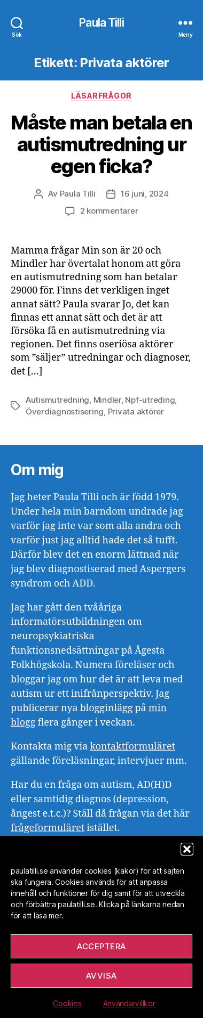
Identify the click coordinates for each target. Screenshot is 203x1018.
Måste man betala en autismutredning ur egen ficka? (101, 144)
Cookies (67, 1003)
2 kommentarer (109, 211)
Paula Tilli (101, 22)
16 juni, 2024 (145, 194)
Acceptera (101, 946)
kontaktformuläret (132, 746)
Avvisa (101, 976)
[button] (187, 849)
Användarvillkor (129, 1003)
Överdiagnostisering (65, 411)
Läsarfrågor (101, 95)
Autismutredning (57, 400)
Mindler (107, 400)
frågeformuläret (47, 828)
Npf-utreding (150, 400)
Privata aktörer (136, 411)
